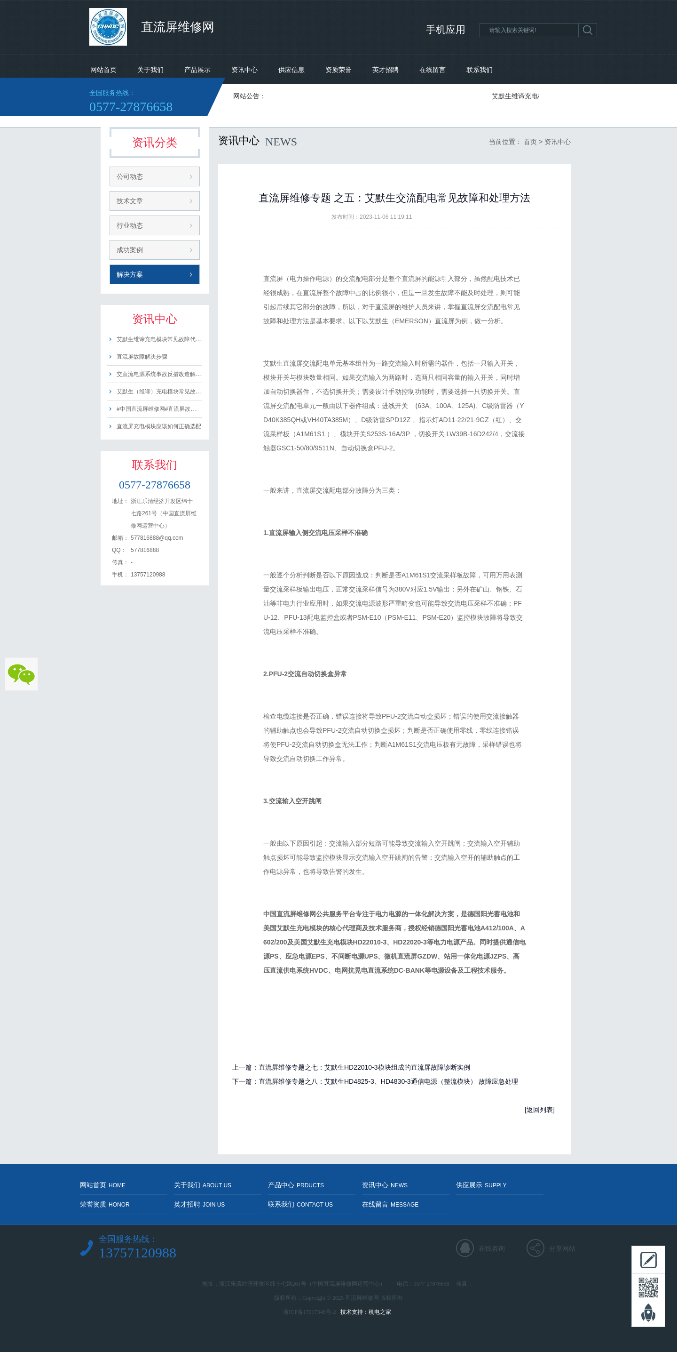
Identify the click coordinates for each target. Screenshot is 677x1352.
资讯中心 (244, 69)
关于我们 (150, 69)
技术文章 (130, 201)
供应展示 (481, 1185)
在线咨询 (492, 1248)
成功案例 (130, 250)
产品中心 (296, 1185)
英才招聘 (385, 69)
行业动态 (130, 225)
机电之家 (380, 1312)
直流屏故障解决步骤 (142, 356)
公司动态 (130, 176)
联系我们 (479, 69)
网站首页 (103, 69)
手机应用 (445, 29)
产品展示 (197, 69)
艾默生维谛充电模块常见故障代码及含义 (167, 339)
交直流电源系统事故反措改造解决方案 (165, 374)
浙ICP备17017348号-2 (309, 1312)
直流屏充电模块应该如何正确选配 (159, 426)
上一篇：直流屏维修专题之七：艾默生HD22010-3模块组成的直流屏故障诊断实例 (351, 1067)
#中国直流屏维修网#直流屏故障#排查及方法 (172, 409)
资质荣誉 (338, 69)
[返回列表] (540, 1109)
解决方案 (130, 274)
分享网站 (562, 1248)
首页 (530, 141)
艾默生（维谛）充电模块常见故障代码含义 (170, 391)
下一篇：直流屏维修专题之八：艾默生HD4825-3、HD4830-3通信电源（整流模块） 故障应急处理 (375, 1081)
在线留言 (432, 69)
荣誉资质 (105, 1204)
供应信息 (291, 69)
